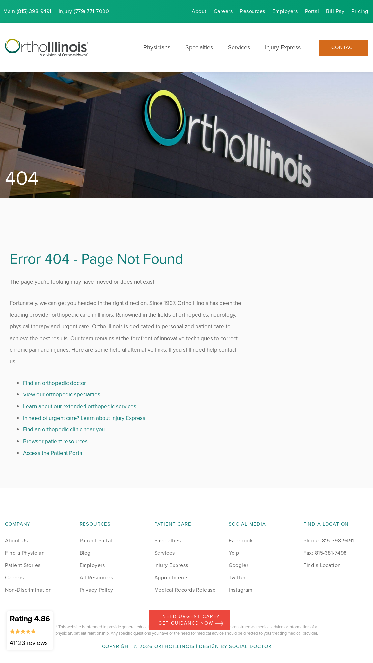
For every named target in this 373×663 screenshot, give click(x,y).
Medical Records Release (185, 590)
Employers (285, 11)
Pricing (359, 11)
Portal (312, 11)
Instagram (240, 590)
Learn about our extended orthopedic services (79, 406)
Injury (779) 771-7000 (84, 11)
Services (239, 47)
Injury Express (283, 47)
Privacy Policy (96, 590)
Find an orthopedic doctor (54, 383)
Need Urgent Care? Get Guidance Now (191, 620)
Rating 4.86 (30, 630)
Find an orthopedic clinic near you (64, 430)
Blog (85, 553)
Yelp (234, 553)
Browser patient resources (55, 441)
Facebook (240, 540)
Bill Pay (335, 11)
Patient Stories (23, 565)
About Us (16, 540)
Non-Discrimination (28, 590)
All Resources (96, 577)
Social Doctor (250, 646)
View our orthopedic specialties (61, 395)
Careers (223, 11)
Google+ (239, 565)
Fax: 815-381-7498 (325, 553)
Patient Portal (96, 540)
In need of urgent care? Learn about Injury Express (84, 418)
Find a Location (322, 565)
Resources (252, 11)
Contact (343, 47)
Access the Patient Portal (53, 453)
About (199, 11)
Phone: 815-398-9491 (328, 540)
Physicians (156, 47)
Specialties (199, 47)
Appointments (171, 577)
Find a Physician (25, 553)
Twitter (237, 577)
